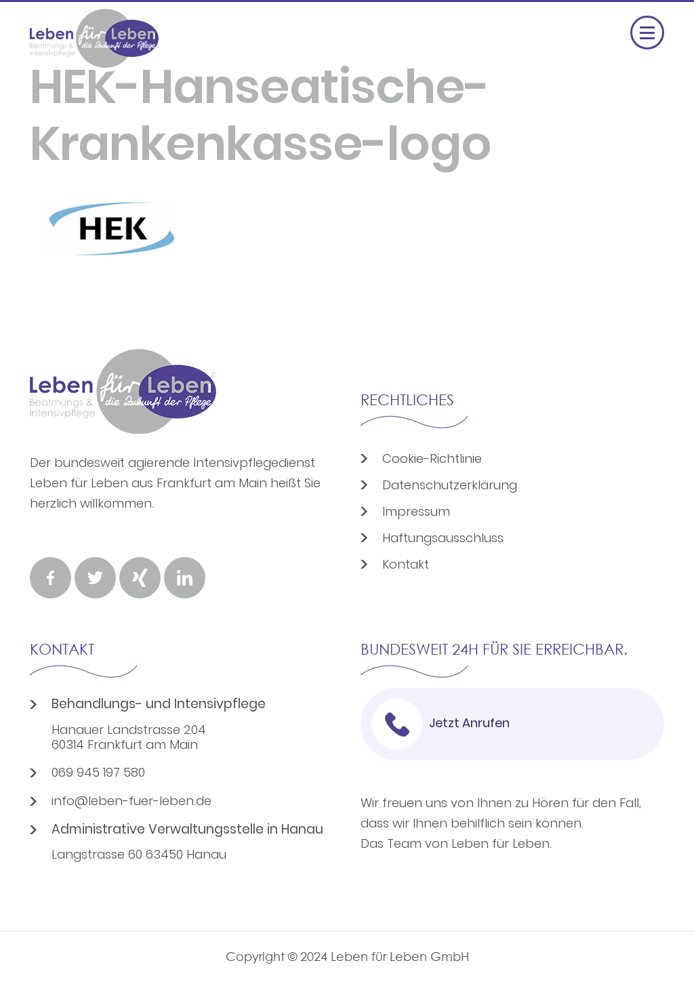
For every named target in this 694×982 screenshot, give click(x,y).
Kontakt (405, 565)
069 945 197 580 (98, 773)
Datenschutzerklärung (449, 486)
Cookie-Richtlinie (432, 460)
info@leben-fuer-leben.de (131, 802)
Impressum (416, 513)
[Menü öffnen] (647, 32)
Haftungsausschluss (443, 539)
